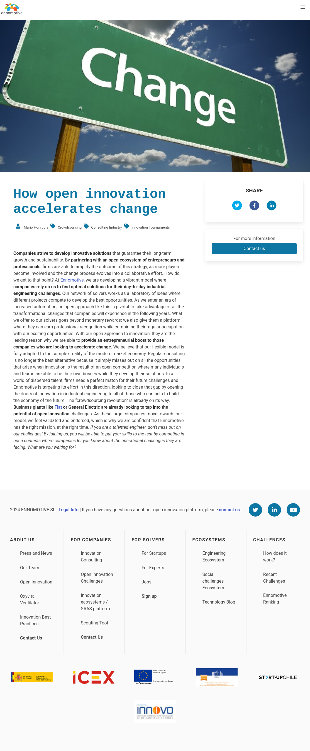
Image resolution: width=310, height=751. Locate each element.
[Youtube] (293, 510)
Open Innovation (36, 582)
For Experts (152, 567)
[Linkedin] (274, 510)
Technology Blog (218, 602)
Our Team (29, 567)
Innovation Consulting (91, 557)
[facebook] (254, 206)
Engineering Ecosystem (214, 557)
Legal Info (68, 509)
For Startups (153, 553)
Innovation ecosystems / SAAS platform (95, 602)
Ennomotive (72, 280)
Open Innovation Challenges (97, 578)
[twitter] (237, 206)
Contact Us (31, 638)
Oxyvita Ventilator (29, 599)
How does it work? (275, 557)
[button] (303, 7)
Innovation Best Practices (35, 620)
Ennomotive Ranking (275, 599)
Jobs (146, 582)
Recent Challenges (274, 578)
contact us (229, 509)
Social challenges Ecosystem (213, 581)
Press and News (36, 553)
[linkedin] (272, 206)
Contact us (254, 248)
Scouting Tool (94, 623)
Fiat (58, 407)
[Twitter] (255, 510)
